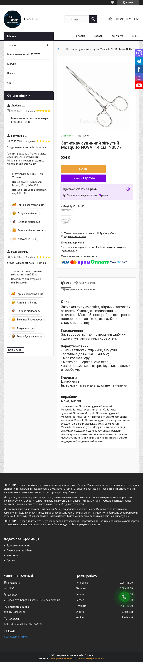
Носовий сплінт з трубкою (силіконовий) (26, 281)
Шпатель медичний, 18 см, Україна (27, 176)
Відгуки (11, 64)
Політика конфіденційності (91, 658)
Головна (80, 35)
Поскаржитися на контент (63, 658)
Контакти (117, 35)
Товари (98, 35)
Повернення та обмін (19, 550)
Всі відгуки (14, 350)
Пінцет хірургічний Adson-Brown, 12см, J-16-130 (27, 184)
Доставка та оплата (19, 545)
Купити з (83, 178)
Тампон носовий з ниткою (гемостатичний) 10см (26, 273)
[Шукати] (93, 19)
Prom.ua (89, 655)
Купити (83, 169)
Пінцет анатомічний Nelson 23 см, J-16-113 (29, 191)
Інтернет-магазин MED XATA (24, 54)
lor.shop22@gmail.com (16, 636)
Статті (10, 82)
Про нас (11, 73)
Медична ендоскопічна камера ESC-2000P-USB (29, 120)
